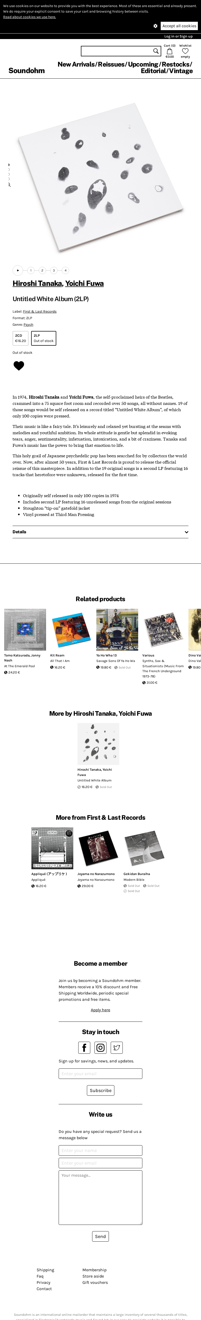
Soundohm (26, 70)
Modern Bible (134, 880)
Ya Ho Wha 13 (106, 655)
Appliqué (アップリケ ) (49, 874)
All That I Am (60, 661)
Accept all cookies (179, 25)
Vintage (181, 71)
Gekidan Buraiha (137, 874)
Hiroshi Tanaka (37, 283)
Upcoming (143, 64)
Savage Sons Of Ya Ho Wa (115, 661)
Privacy (43, 1282)
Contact (44, 1288)
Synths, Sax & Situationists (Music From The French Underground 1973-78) (163, 668)
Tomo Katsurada (17, 655)
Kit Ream (57, 655)
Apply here (100, 1009)
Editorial (153, 71)
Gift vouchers (95, 1282)
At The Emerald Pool (19, 666)
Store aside (93, 1276)
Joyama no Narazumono (96, 874)
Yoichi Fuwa (84, 283)
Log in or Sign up (178, 36)
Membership (94, 1269)
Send (100, 1236)
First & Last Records (40, 311)
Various (148, 655)
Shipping (45, 1269)
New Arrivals (76, 64)
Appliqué (38, 880)
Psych (28, 324)
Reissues (111, 64)
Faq (40, 1276)
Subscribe (100, 1090)
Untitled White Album (94, 780)
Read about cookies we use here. (29, 17)
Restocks (175, 64)
